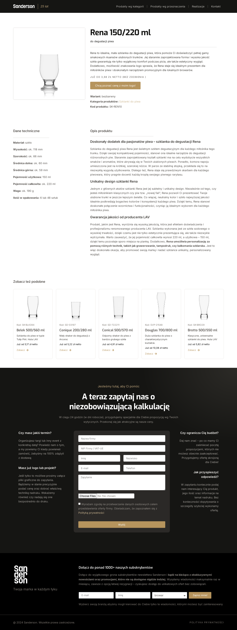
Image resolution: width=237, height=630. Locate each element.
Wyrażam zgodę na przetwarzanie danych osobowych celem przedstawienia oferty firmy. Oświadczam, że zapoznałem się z (118, 508)
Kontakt (216, 6)
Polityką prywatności (91, 512)
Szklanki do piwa (129, 101)
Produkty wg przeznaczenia (167, 6)
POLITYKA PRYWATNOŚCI (207, 622)
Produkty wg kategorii (130, 6)
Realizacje (198, 6)
